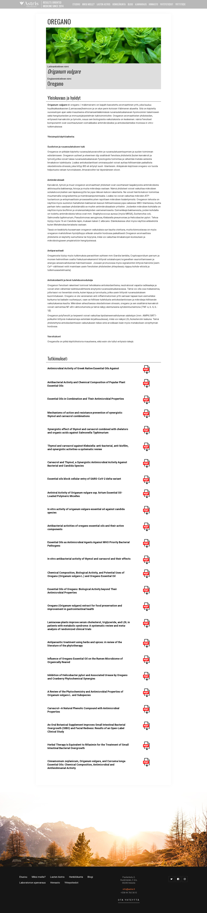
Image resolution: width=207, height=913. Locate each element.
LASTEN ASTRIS (103, 4)
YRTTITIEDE (180, 4)
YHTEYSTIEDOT (166, 4)
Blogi (130, 4)
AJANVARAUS (141, 4)
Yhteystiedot (71, 882)
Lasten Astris (57, 876)
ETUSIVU (76, 4)
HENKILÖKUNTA (119, 4)
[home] (46, 4)
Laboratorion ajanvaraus (32, 882)
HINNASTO (153, 4)
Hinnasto (55, 882)
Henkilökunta (76, 876)
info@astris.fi (129, 889)
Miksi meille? (39, 876)
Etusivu (23, 876)
